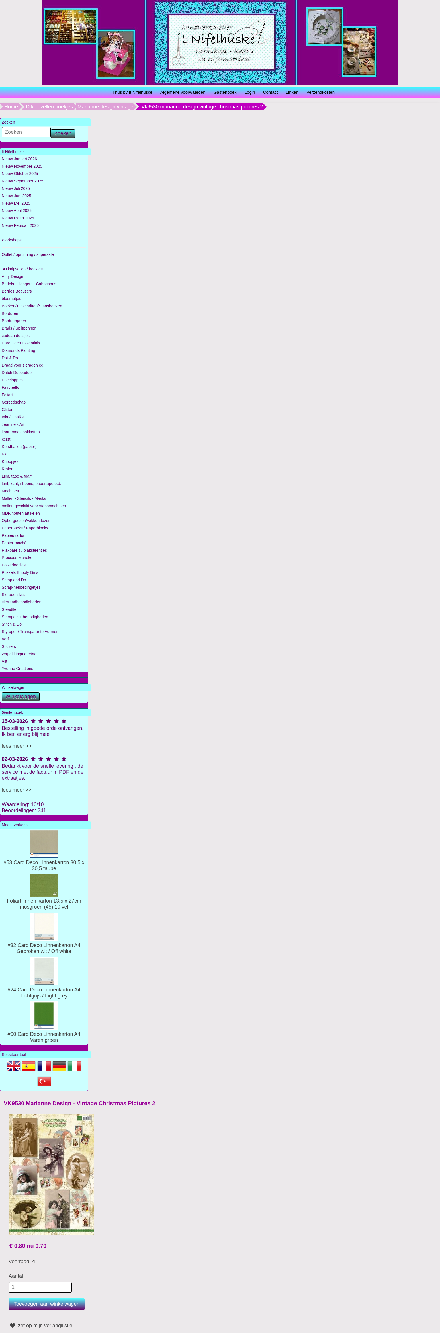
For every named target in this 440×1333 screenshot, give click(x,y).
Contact (270, 92)
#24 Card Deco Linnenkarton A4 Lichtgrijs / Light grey (43, 990)
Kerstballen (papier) (19, 446)
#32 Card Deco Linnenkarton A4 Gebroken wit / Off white (43, 945)
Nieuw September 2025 (22, 181)
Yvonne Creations (17, 668)
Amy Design (12, 276)
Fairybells (10, 387)
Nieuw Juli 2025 (16, 188)
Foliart (7, 395)
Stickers (9, 646)
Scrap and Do (14, 580)
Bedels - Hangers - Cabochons (29, 284)
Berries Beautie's (17, 291)
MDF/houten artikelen (21, 513)
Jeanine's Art (13, 424)
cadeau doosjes (16, 335)
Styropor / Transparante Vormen (30, 631)
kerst (6, 439)
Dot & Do (10, 358)
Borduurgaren (14, 321)
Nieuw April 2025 (17, 210)
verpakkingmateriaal (19, 654)
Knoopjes (10, 461)
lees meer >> (17, 746)
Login (250, 92)
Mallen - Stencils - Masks (24, 498)
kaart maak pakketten (21, 432)
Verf (5, 639)
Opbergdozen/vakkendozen (26, 520)
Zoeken (62, 133)
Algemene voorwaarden (182, 92)
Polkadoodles (14, 565)
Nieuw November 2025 (22, 166)
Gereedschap (14, 402)
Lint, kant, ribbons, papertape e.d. (31, 483)
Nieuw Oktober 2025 (20, 173)
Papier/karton (13, 535)
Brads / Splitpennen (19, 328)
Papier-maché (14, 543)
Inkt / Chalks (13, 417)
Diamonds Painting (18, 350)
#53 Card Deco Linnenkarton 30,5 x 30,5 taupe (43, 862)
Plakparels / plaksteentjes (24, 550)
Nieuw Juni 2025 (16, 196)
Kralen (7, 469)
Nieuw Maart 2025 (18, 218)
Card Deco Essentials (21, 343)
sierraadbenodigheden (21, 602)
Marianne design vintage (105, 107)
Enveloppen (12, 380)
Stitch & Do (12, 624)
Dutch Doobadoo (17, 372)
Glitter (7, 409)
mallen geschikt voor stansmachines (34, 506)
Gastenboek (225, 92)
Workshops (12, 240)
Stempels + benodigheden (25, 617)
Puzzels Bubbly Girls (20, 572)
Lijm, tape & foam (17, 476)
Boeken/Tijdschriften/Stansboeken (32, 306)
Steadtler (10, 609)
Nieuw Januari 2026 (19, 159)
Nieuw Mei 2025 (16, 203)
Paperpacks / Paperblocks (25, 528)
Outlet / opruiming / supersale (28, 254)
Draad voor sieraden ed (22, 365)
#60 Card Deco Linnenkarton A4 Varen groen (43, 1034)
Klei (5, 454)
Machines (10, 491)
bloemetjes (11, 298)
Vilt (4, 661)
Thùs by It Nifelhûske (132, 92)
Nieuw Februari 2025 (20, 225)
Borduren (10, 313)
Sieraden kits (13, 594)
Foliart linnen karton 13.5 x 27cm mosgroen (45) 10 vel (44, 901)
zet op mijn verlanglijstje (40, 1326)
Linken (292, 92)
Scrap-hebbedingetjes (21, 587)
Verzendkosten (320, 92)
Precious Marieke (17, 557)
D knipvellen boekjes (49, 107)
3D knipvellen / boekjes (22, 269)
